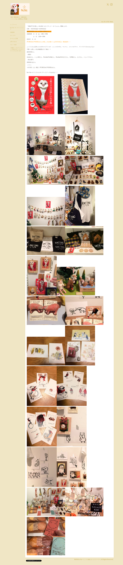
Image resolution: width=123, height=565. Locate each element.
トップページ (13, 24)
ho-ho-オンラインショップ (17, 28)
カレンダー (13, 35)
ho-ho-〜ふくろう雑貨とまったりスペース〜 (89, 559)
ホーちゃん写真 (14, 38)
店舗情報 (12, 32)
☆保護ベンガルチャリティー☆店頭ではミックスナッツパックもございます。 (16, 49)
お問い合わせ (13, 41)
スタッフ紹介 (13, 45)
